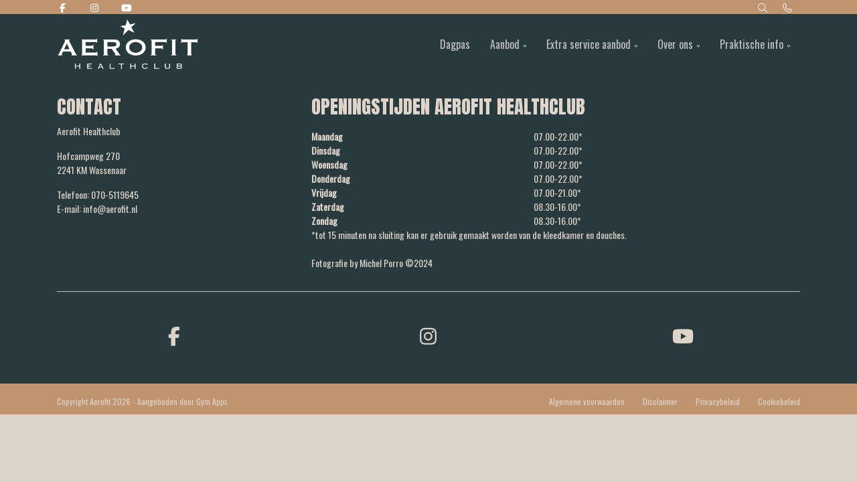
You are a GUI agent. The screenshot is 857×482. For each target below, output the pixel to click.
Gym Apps (212, 401)
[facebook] (174, 335)
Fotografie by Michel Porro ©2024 (372, 263)
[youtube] (683, 335)
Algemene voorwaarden (587, 401)
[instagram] (428, 335)
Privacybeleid (718, 401)
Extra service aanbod (588, 44)
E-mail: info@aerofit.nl (97, 209)
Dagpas (455, 44)
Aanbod (505, 44)
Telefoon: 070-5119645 (98, 194)
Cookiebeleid (779, 401)
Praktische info (751, 44)
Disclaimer (660, 401)
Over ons (675, 44)
